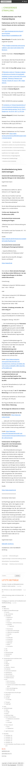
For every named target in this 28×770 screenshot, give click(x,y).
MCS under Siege (11, 690)
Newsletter (6, 733)
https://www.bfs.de (7, 263)
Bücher (7, 713)
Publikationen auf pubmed (13, 718)
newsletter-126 (8, 742)
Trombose (7, 696)
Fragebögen (8, 704)
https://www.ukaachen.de (9, 490)
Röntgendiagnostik (15, 155)
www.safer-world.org (7, 544)
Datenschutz (7, 754)
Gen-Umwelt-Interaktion (7, 147)
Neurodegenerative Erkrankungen (13, 692)
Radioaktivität (8, 654)
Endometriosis (8, 672)
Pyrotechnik (10, 639)
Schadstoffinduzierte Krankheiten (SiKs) (13, 658)
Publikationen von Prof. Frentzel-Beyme (12, 17)
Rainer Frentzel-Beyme (10, 717)
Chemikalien (8, 615)
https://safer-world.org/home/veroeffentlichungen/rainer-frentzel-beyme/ (14, 136)
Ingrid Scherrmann (9, 731)
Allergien (7, 663)
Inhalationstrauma (9, 677)
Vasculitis (7, 697)
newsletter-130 (8, 735)
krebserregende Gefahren (19, 150)
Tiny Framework (12, 765)
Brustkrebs (7, 669)
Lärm (6, 650)
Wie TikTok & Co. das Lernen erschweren (12, 589)
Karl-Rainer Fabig (9, 715)
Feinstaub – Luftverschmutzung (14, 622)
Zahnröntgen (5, 564)
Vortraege (9, 722)
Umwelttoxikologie (13, 158)
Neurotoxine (10, 628)
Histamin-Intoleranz (9, 676)
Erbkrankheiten (8, 674)
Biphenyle (9, 619)
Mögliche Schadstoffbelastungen (11, 610)
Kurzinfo (7, 612)
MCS (6, 679)
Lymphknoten (5, 153)
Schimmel (7, 656)
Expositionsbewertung (20, 144)
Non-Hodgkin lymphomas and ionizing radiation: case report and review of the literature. (13, 48)
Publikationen (10, 728)
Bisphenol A (10, 617)
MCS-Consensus (11, 681)
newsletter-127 (8, 740)
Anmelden (20, 765)
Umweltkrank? (8, 660)
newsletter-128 (8, 739)
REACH (8, 644)
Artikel (6, 710)
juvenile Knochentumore (7, 150)
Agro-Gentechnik (9, 614)
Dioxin (8, 621)
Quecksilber (10, 641)
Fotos (4, 756)
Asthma (7, 665)
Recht (5, 706)
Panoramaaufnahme (14, 561)
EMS (6, 649)
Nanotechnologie (9, 652)
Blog (3, 749)
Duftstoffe (9, 624)
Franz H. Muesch (9, 725)
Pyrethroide (10, 637)
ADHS (6, 662)
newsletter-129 (8, 737)
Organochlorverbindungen (13, 630)
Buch (8, 720)
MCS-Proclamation (11, 683)
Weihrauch (9, 642)
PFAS (8, 635)
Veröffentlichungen (8, 708)
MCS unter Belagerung (12, 688)
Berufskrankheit (16, 142)
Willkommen (6, 608)
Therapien (7, 702)
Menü (25, 1)
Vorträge (7, 711)
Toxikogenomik (5, 158)
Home (4, 607)
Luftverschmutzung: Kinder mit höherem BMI (13, 595)
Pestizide (9, 634)
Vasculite (9, 699)
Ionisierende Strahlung (18, 147)
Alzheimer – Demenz (10, 667)
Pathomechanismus (6, 155)
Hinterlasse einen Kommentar (9, 161)
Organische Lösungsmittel (13, 632)
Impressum (5, 751)
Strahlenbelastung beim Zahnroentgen (12, 170)
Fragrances (11, 626)
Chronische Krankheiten (10, 670)
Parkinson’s (8, 694)
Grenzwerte (10, 646)
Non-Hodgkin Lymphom (13, 153)
